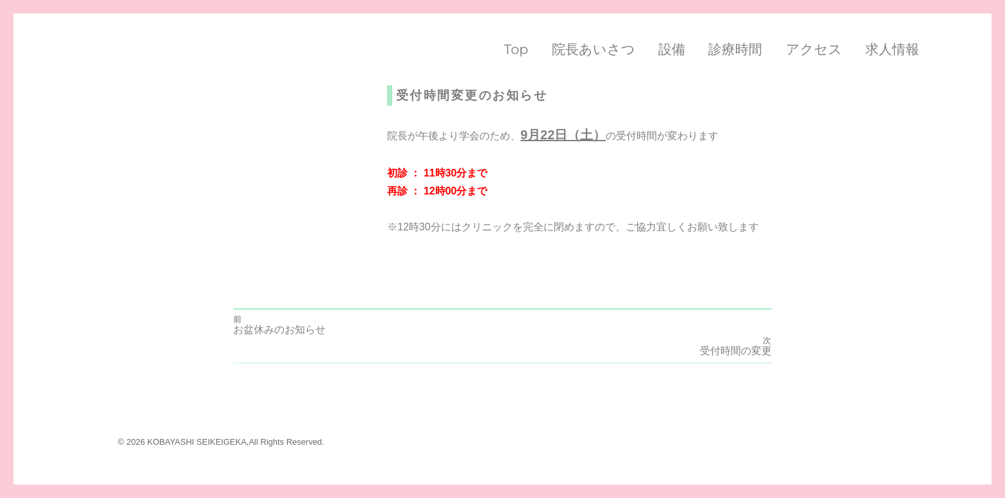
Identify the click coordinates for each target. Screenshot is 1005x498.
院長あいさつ (593, 49)
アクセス (814, 49)
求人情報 (892, 49)
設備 (671, 49)
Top (516, 49)
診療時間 (735, 49)
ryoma (246, 93)
